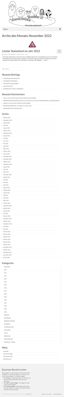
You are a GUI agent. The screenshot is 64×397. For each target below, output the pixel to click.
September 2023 (7, 164)
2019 (5, 297)
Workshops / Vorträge (9, 342)
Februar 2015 (6, 242)
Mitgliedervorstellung (9, 321)
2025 (5, 312)
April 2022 (5, 185)
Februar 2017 (6, 236)
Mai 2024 (5, 143)
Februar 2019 (6, 231)
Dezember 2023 (7, 156)
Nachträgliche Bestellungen (10, 81)
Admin (6, 54)
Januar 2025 (6, 128)
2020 (5, 300)
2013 (5, 279)
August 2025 (6, 123)
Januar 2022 (6, 187)
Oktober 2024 (6, 130)
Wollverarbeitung (8, 339)
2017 (5, 291)
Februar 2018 (6, 234)
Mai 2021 (5, 195)
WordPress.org (7, 359)
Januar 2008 (6, 257)
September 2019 (7, 224)
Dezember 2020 (7, 205)
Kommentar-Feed (7, 356)
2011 (5, 272)
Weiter (45, 60)
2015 (5, 285)
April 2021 (5, 198)
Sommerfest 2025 (7, 86)
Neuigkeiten (7, 324)
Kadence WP (28, 394)
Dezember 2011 (7, 252)
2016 (5, 288)
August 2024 (6, 135)
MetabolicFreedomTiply (9, 100)
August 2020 (6, 211)
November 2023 (7, 159)
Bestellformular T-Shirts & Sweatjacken (13, 88)
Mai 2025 (5, 125)
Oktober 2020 (6, 208)
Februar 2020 (6, 216)
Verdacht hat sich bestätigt (29, 98)
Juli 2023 (5, 169)
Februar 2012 (6, 249)
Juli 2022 (5, 179)
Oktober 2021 (6, 190)
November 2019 (7, 218)
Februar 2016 (6, 239)
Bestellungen (7, 318)
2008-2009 (7, 266)
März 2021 (6, 200)
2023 (5, 306)
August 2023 (6, 167)
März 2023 (6, 172)
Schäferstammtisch (21, 54)
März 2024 (6, 148)
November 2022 (7, 174)
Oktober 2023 (6, 161)
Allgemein (6, 315)
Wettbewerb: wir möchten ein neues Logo (20, 105)
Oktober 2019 (6, 221)
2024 (5, 309)
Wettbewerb (7, 336)
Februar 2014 (6, 244)
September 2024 (7, 133)
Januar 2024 (6, 154)
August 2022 (6, 177)
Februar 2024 (6, 151)
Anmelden (5, 351)
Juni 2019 (5, 226)
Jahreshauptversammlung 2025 (11, 78)
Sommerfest (7, 330)
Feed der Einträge (8, 354)
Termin (6, 333)
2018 (5, 294)
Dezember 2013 (7, 247)
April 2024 (5, 146)
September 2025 (7, 120)
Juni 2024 (5, 141)
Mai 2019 (5, 229)
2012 (5, 276)
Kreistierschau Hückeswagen (10, 83)
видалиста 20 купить (8, 103)
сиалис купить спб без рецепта (11, 98)
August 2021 (6, 192)
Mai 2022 (5, 182)
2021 (5, 303)
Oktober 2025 (6, 117)
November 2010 (7, 255)
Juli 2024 (5, 138)
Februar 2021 (6, 203)
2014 (5, 282)
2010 (5, 269)
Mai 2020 (5, 213)
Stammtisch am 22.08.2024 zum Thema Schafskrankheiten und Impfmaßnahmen (39, 100)
